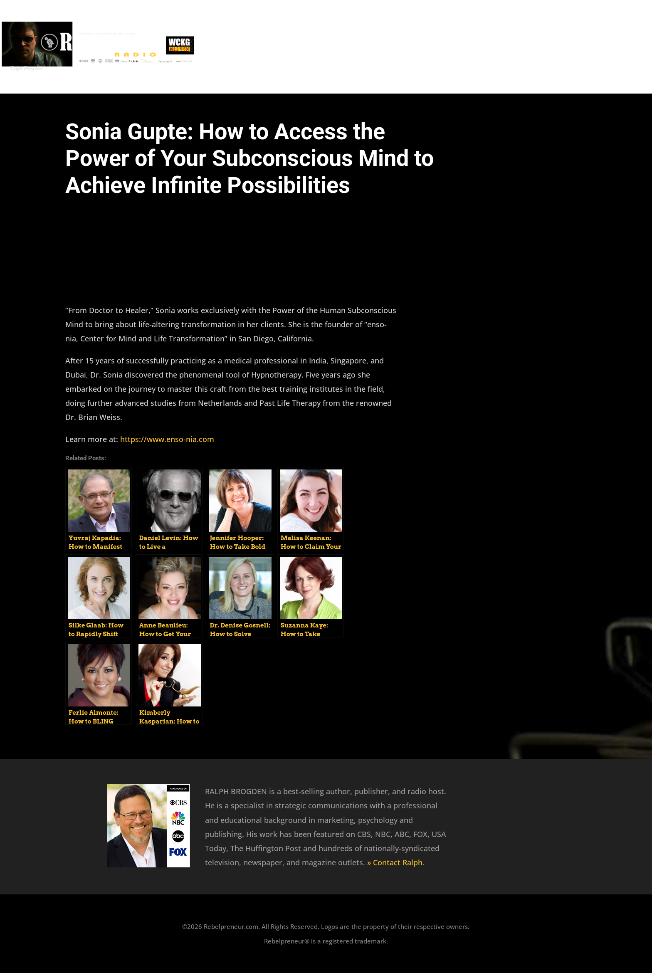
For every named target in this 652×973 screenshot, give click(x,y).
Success (443, 45)
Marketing (537, 45)
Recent (352, 45)
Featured (397, 45)
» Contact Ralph (394, 862)
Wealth (625, 45)
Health (584, 45)
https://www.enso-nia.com (167, 439)
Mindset (487, 45)
